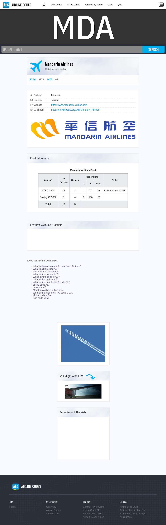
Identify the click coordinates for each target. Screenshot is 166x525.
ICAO (33, 79)
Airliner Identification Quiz (133, 510)
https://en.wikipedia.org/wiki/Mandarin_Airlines (75, 110)
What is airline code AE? (45, 269)
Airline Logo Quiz (129, 507)
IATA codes (56, 4)
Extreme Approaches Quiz (133, 513)
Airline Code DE (91, 510)
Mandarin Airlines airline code (48, 290)
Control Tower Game (94, 507)
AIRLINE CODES (17, 4)
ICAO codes (73, 4)
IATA (49, 79)
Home (12, 507)
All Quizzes (126, 517)
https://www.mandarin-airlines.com (69, 105)
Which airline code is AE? (46, 277)
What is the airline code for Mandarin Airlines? (57, 266)
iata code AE (39, 287)
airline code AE (41, 285)
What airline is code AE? (45, 274)
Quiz (120, 4)
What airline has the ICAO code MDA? (53, 292)
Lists (110, 4)
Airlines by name (94, 4)
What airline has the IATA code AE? (51, 282)
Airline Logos (53, 513)
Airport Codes (53, 510)
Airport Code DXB (92, 513)
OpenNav (51, 507)
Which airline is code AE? (46, 271)
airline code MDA (42, 295)
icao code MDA (41, 298)
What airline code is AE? (45, 279)
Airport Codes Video (93, 517)
